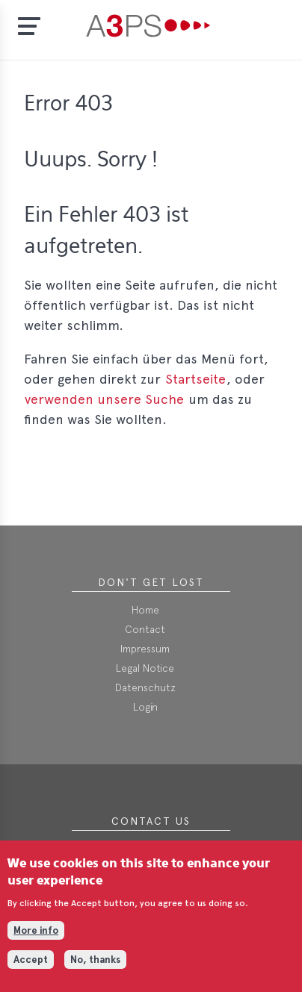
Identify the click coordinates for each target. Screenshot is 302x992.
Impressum (145, 649)
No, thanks (95, 968)
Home (145, 610)
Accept (30, 968)
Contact (145, 629)
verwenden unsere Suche (104, 399)
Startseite (195, 379)
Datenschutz (145, 687)
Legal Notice (145, 668)
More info (35, 940)
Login (145, 707)
